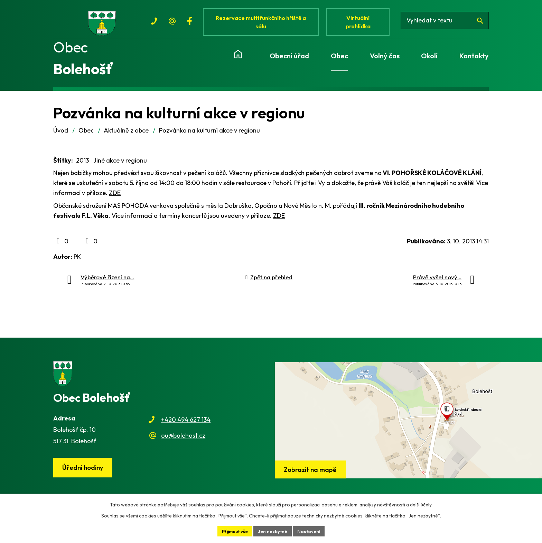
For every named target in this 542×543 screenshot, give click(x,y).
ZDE (115, 199)
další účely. (421, 504)
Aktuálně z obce (126, 136)
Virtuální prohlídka (362, 23)
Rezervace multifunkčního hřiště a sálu (262, 23)
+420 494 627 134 (186, 426)
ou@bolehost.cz (183, 442)
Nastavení (312, 530)
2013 (82, 167)
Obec (86, 136)
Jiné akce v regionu (120, 167)
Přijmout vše (232, 530)
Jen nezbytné (273, 530)
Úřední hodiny (84, 474)
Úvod (60, 136)
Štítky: (63, 167)
